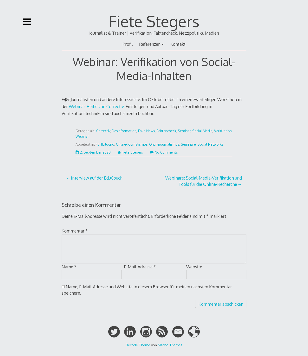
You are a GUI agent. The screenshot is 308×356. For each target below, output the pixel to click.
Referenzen (149, 44)
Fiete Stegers (154, 21)
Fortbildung (105, 144)
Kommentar (75, 230)
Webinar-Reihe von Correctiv (96, 106)
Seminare (188, 144)
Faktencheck (166, 131)
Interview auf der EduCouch (96, 178)
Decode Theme (138, 345)
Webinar (82, 136)
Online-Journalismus (132, 144)
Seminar (184, 131)
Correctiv (103, 131)
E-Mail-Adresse (140, 266)
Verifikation (223, 131)
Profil (127, 44)
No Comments (164, 152)
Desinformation (124, 131)
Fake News (146, 131)
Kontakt (178, 44)
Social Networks (210, 144)
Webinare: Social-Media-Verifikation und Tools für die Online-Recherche (203, 181)
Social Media (202, 131)
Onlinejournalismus (164, 144)
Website (194, 266)
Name (69, 266)
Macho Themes (170, 345)
